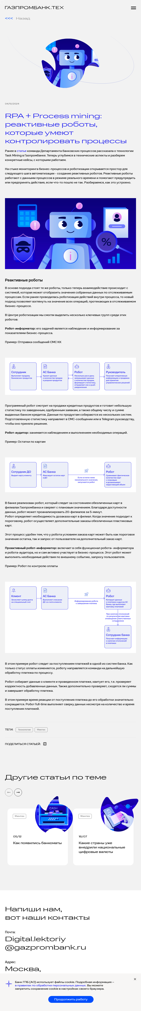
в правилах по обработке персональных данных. (51, 985)
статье (21, 151)
